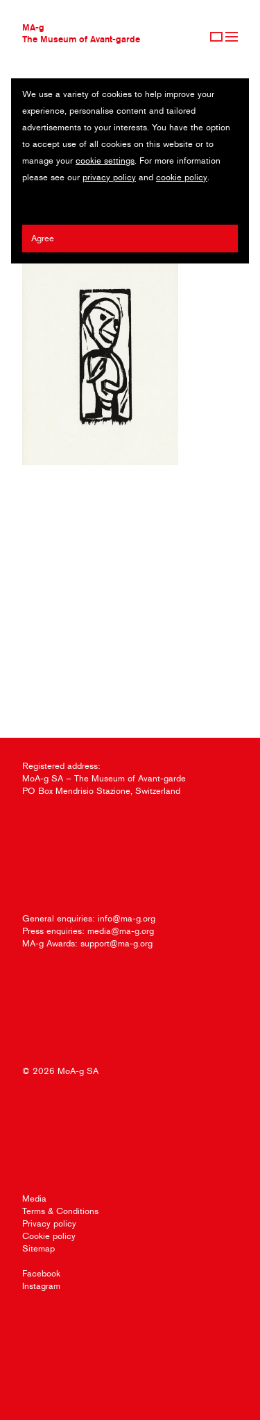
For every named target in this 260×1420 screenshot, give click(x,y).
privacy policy (109, 177)
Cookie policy (49, 1236)
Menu (231, 37)
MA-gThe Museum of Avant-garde (81, 32)
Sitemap (38, 1248)
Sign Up (216, 37)
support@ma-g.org (116, 943)
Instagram (41, 1286)
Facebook (41, 1273)
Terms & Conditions (60, 1211)
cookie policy (181, 177)
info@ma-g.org (126, 918)
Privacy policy (49, 1223)
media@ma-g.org (120, 931)
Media (34, 1198)
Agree (42, 238)
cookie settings (105, 160)
